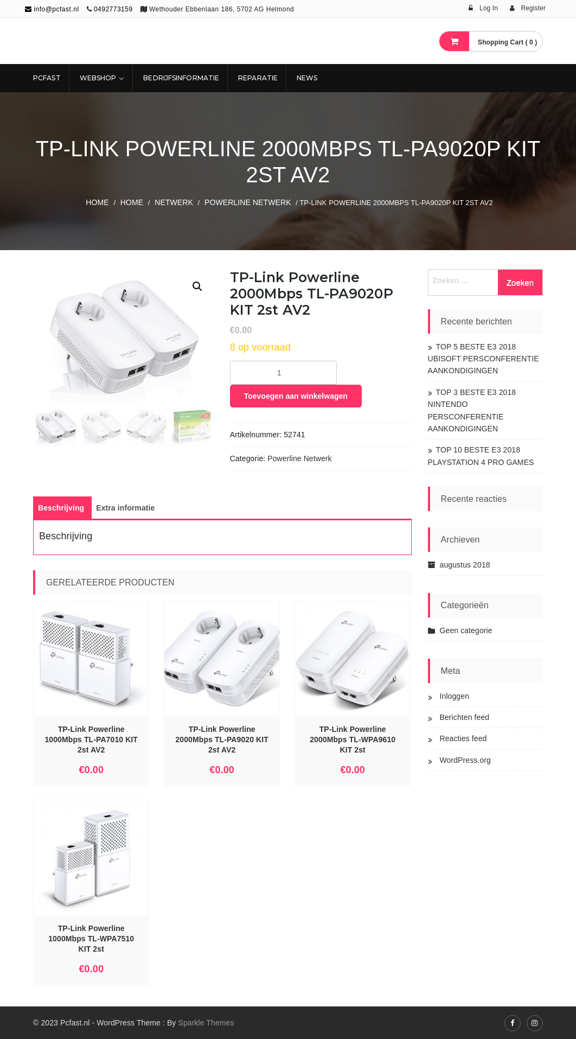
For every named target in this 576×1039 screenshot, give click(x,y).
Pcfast (47, 78)
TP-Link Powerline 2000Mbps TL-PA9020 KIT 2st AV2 (221, 739)
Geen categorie (466, 630)
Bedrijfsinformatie (181, 78)
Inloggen (455, 696)
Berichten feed (465, 717)
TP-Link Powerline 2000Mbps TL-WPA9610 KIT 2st (352, 739)
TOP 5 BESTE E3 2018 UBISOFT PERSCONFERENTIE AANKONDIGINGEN (483, 358)
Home (97, 202)
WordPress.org (465, 760)
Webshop (98, 78)
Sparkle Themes (206, 1022)
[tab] (61, 507)
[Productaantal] (283, 373)
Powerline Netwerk (247, 202)
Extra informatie (125, 507)
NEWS (307, 78)
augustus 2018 (465, 564)
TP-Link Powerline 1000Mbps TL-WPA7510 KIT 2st (91, 938)
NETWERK (174, 202)
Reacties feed (463, 738)
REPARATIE (258, 78)
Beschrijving (61, 507)
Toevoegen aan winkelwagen (296, 396)
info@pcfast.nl (52, 9)
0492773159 (113, 9)
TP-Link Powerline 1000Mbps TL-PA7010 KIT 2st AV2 (91, 739)
